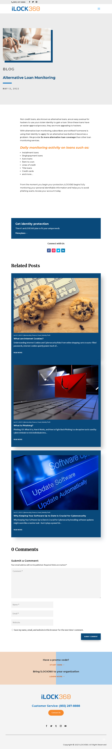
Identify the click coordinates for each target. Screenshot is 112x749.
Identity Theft (46, 335)
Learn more (55, 676)
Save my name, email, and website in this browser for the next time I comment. (48, 630)
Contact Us (56, 713)
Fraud (39, 335)
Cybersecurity (27, 335)
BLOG (8, 69)
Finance (34, 335)
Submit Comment (91, 637)
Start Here (56, 665)
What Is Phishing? (23, 425)
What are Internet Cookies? (29, 338)
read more (18, 352)
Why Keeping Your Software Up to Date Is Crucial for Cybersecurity (50, 516)
